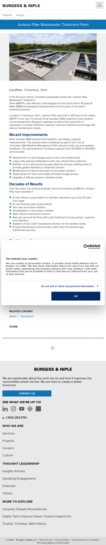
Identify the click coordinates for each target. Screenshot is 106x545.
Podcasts (8, 486)
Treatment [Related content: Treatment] (27, 316)
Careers (8, 448)
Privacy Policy (62, 539)
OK (76, 296)
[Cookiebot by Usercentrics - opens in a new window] (86, 246)
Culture (7, 455)
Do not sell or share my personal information (67, 286)
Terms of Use (46, 539)
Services (8, 433)
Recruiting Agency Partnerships (53, 542)
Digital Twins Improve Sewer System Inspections (36, 516)
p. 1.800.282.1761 (14, 417)
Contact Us (27, 393)
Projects (7, 15)
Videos (7, 493)
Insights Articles (13, 471)
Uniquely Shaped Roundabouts (24, 509)
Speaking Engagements (19, 478)
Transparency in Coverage (85, 539)
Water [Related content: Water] (13, 316)
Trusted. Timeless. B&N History (24, 523)
